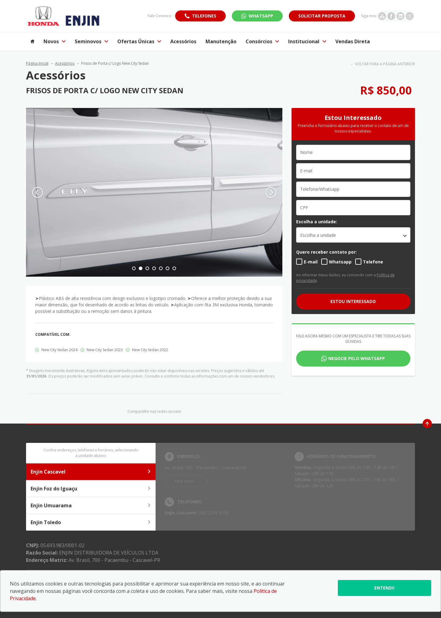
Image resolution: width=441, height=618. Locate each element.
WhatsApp (261, 16)
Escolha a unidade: (316, 222)
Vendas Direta (352, 41)
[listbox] (353, 235)
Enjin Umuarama (91, 505)
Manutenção (220, 41)
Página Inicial (37, 63)
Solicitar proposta (321, 16)
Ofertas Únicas (139, 41)
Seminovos (91, 41)
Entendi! (384, 588)
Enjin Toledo (91, 522)
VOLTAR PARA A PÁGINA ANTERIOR (385, 64)
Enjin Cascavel (91, 471)
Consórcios (262, 41)
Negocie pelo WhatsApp (356, 358)
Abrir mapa (184, 481)
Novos (54, 41)
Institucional (307, 41)
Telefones (204, 16)
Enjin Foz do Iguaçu (91, 488)
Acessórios (183, 41)
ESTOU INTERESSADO (353, 301)
